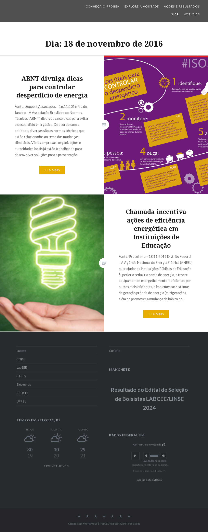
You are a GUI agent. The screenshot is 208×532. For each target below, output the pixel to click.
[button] (135, 456)
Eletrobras (23, 384)
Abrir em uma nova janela (149, 444)
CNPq (20, 359)
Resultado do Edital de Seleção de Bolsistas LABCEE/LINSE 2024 (149, 398)
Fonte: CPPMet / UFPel (56, 465)
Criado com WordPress (83, 523)
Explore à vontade (142, 6)
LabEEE (21, 367)
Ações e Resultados (182, 6)
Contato (114, 350)
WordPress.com (129, 523)
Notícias (192, 14)
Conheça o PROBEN (103, 6)
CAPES (21, 376)
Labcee (21, 350)
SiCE (175, 14)
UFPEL (21, 401)
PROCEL (22, 393)
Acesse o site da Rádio (149, 479)
